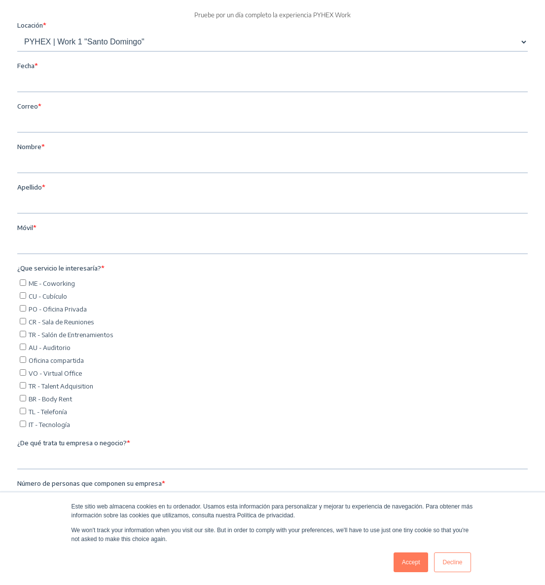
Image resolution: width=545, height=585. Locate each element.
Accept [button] (411, 562)
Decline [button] (452, 562)
